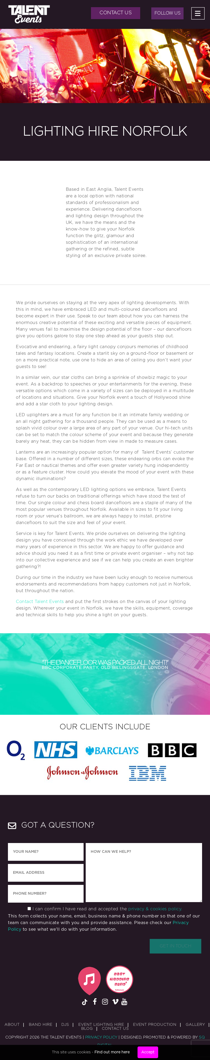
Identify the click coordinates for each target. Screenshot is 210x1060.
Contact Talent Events (40, 602)
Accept (147, 1052)
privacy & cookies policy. (155, 909)
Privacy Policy (101, 1037)
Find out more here (112, 1052)
